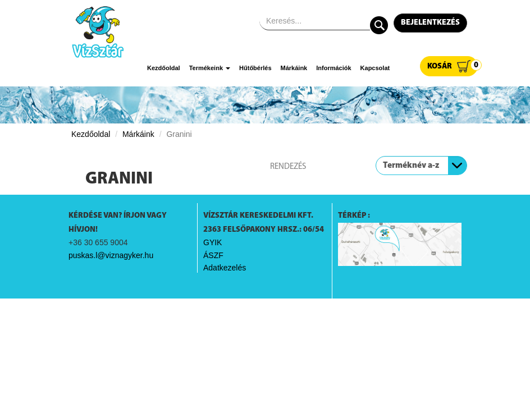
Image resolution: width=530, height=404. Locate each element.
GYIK (212, 242)
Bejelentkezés (430, 23)
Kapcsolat (375, 68)
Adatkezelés (224, 267)
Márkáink (294, 68)
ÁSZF (213, 255)
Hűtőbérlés (255, 68)
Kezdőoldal (163, 68)
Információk (333, 68)
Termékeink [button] (209, 68)
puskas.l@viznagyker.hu (110, 255)
